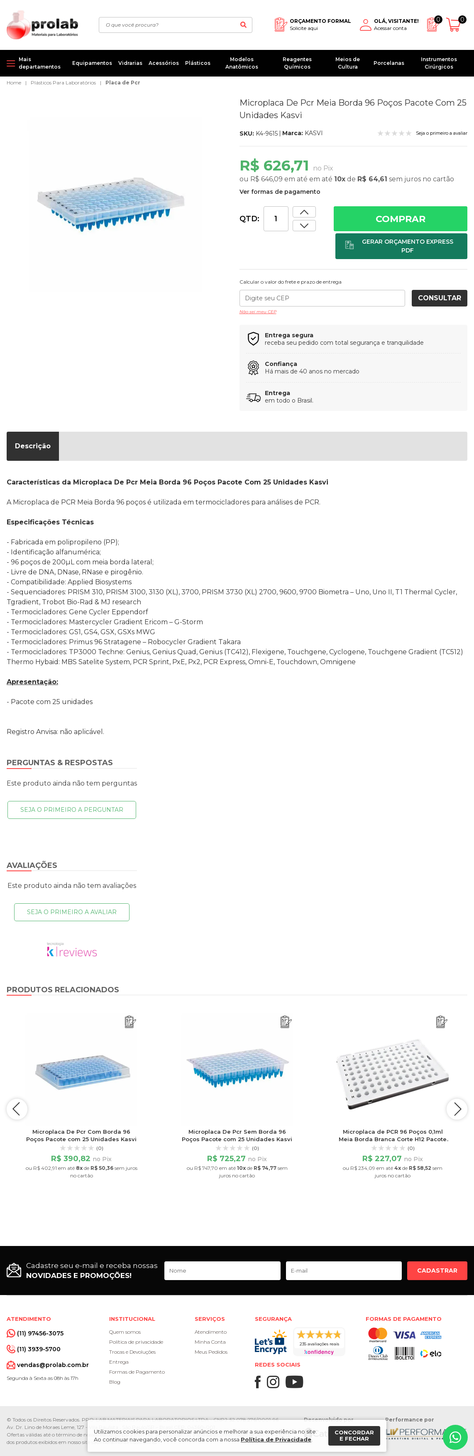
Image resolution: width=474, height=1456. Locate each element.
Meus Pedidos (211, 1352)
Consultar (439, 298)
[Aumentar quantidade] (304, 225)
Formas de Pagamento (137, 1372)
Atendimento (211, 1332)
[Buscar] (243, 24)
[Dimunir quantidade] (304, 212)
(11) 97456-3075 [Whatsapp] (40, 1333)
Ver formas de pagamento (279, 191)
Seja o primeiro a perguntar (71, 809)
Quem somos (125, 1332)
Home (14, 82)
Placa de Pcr (122, 82)
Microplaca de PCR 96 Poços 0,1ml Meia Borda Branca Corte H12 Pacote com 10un (393, 1139)
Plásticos (197, 63)
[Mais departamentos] (36, 63)
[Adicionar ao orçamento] (401, 246)
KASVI (314, 133)
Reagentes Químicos (297, 63)
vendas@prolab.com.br (53, 1365)
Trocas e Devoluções (132, 1352)
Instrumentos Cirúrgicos (439, 63)
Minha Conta (210, 1342)
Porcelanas (389, 63)
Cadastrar (437, 1270)
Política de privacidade (136, 1342)
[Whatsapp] (455, 1437)
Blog (114, 1382)
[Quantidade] (276, 218)
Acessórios (164, 63)
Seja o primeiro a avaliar (72, 912)
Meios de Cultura (347, 63)
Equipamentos (92, 63)
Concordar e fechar (354, 1435)
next (457, 1109)
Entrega (119, 1362)
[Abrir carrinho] (456, 24)
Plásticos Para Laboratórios (63, 82)
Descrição (33, 446)
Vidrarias (130, 63)
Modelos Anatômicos (241, 63)
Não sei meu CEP (257, 311)
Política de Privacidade (276, 1439)
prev (17, 1109)
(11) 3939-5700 (39, 1349)
